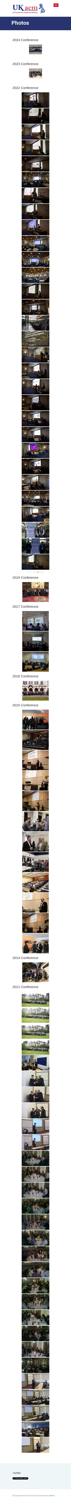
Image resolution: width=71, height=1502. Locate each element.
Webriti (51, 1496)
